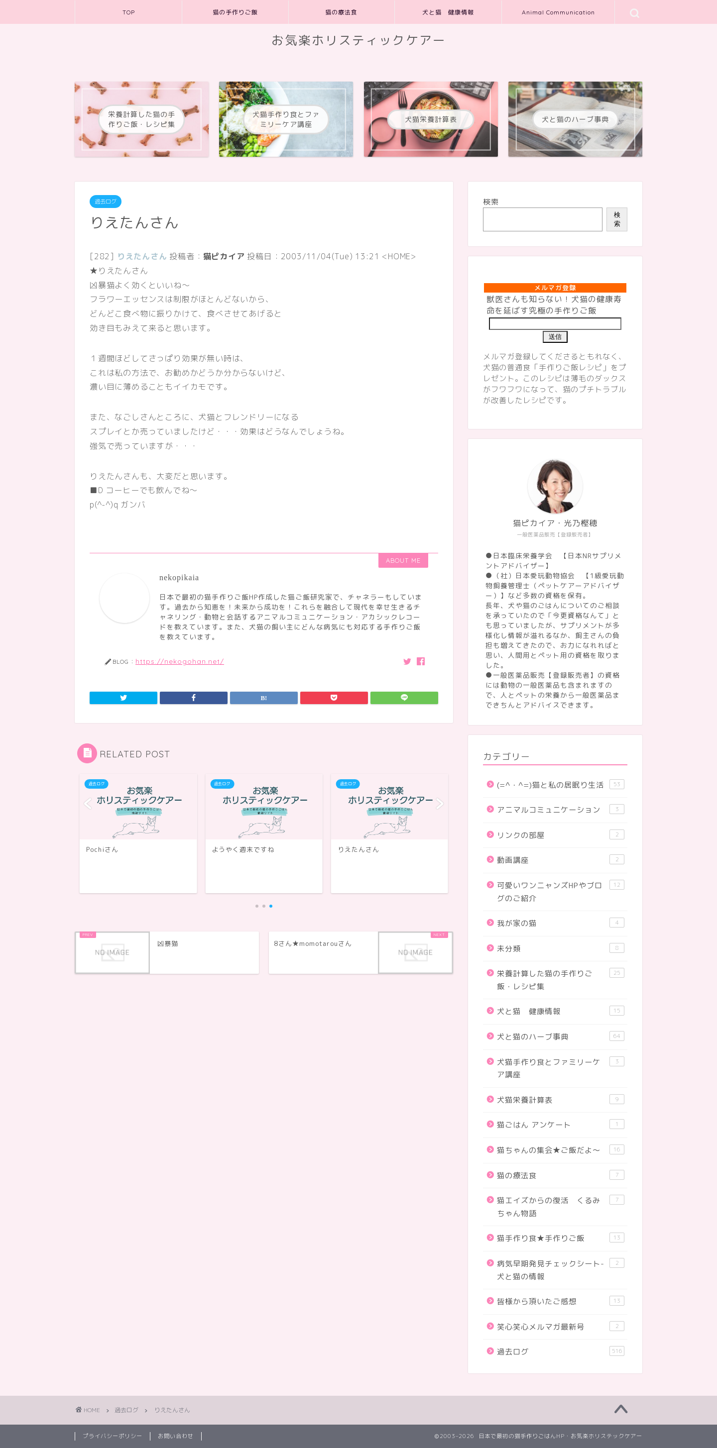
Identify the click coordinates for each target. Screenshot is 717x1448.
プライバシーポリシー (112, 1436)
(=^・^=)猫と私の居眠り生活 (560, 784)
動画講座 (560, 859)
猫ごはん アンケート (560, 1124)
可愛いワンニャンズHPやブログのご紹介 (560, 892)
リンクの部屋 (560, 834)
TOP (128, 12)
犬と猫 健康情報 (448, 12)
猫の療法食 (341, 12)
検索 (491, 202)
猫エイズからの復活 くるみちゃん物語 (560, 1207)
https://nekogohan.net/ (179, 661)
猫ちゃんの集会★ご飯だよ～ (560, 1149)
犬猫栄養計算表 (560, 1099)
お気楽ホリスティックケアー (358, 40)
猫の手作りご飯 (235, 12)
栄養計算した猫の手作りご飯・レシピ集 (560, 980)
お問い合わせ (176, 1436)
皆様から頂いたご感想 (560, 1301)
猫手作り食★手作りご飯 (560, 1238)
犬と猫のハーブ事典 (560, 1036)
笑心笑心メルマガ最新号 (560, 1326)
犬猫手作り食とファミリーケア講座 (560, 1068)
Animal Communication (558, 12)
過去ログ (106, 202)
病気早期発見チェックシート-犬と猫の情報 (560, 1270)
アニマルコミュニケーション (560, 809)
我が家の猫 (560, 923)
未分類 (560, 948)
